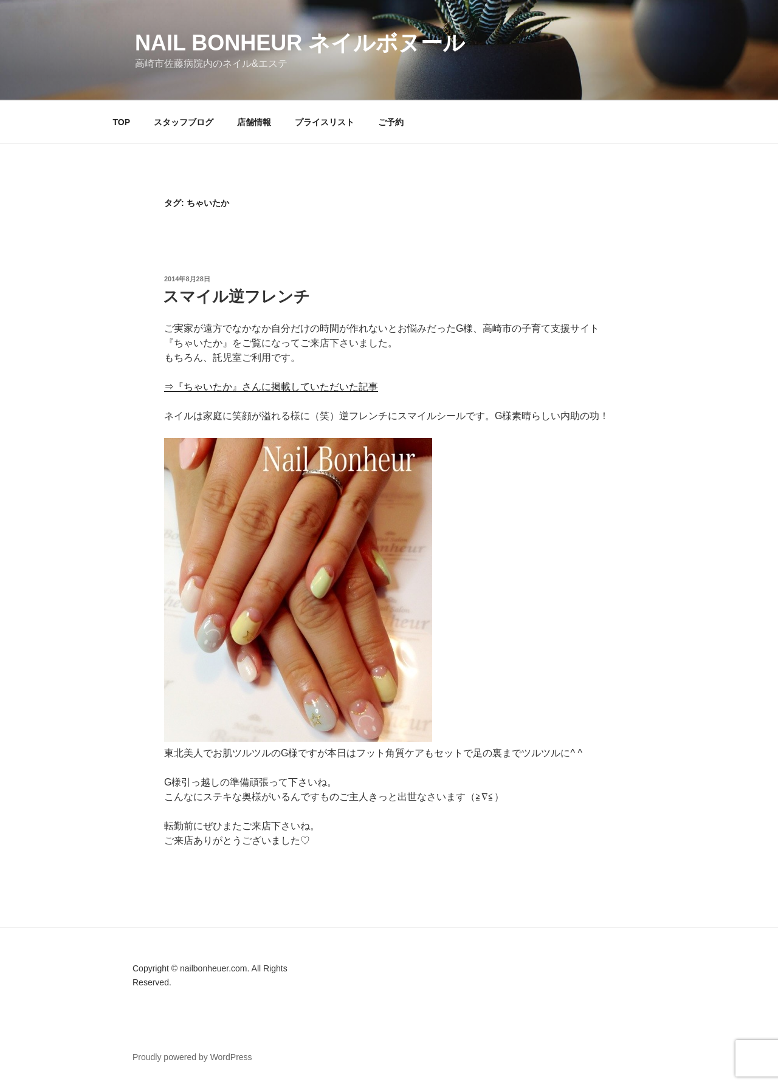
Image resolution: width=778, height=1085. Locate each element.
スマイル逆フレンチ (236, 296)
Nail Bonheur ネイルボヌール (300, 42)
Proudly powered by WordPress (192, 1057)
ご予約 (391, 122)
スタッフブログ (183, 122)
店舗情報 (254, 122)
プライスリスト (324, 122)
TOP (122, 122)
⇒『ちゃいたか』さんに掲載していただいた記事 (271, 387)
